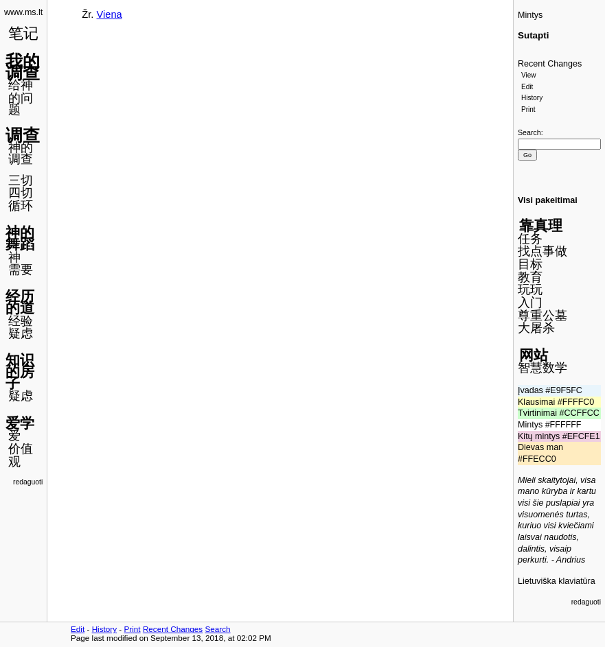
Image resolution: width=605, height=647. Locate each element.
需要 (20, 270)
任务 (530, 239)
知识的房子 (19, 371)
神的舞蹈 (19, 238)
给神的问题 (20, 97)
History (532, 98)
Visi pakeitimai (548, 200)
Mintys (530, 15)
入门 (530, 302)
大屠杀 (536, 328)
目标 (530, 264)
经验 (20, 321)
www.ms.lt (23, 12)
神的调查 (20, 153)
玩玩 (530, 289)
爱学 (19, 423)
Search (529, 132)
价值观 (20, 455)
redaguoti (28, 482)
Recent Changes (550, 64)
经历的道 (19, 302)
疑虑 (20, 333)
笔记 (23, 33)
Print (528, 109)
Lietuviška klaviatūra (556, 581)
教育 (530, 277)
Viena (109, 14)
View (528, 75)
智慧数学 (542, 368)
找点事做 (542, 251)
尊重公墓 (542, 315)
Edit (527, 87)
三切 (20, 180)
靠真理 (540, 225)
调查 (22, 135)
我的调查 (22, 66)
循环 (20, 206)
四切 (20, 193)
